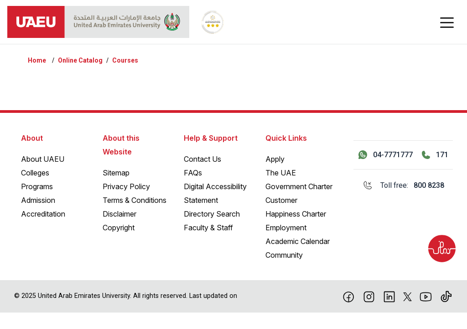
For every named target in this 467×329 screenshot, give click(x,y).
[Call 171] (435, 155)
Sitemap (116, 172)
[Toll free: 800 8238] (403, 185)
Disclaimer (119, 213)
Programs (37, 186)
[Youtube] (425, 296)
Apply (275, 159)
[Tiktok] (446, 296)
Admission (38, 200)
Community (284, 255)
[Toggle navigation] (447, 22)
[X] (407, 296)
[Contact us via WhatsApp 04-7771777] (385, 155)
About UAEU (42, 159)
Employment (285, 227)
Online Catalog (80, 60)
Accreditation (43, 213)
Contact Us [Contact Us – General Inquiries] (202, 159)
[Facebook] (348, 296)
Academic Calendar (297, 241)
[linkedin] (389, 296)
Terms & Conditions (134, 200)
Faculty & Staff (208, 227)
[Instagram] (369, 296)
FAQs (193, 172)
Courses (125, 60)
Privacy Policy (126, 186)
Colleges (35, 172)
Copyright (119, 227)
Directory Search (212, 213)
